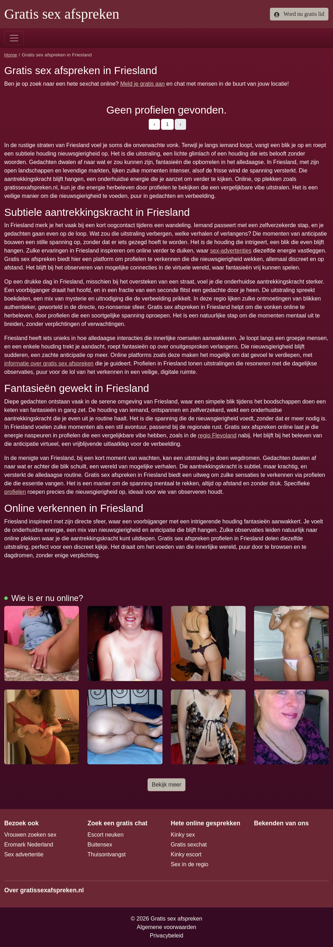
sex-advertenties (230, 251)
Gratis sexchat (189, 845)
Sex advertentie (23, 854)
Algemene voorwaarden (166, 927)
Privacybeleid (166, 936)
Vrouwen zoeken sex (30, 835)
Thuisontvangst (106, 854)
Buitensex (99, 845)
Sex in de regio (190, 864)
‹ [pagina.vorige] (154, 124)
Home (10, 54)
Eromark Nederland (28, 845)
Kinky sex (183, 835)
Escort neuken (105, 835)
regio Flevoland (217, 435)
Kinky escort (186, 854)
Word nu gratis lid (299, 14)
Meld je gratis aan (142, 84)
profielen (15, 492)
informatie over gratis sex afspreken (48, 363)
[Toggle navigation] (14, 38)
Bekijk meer (166, 785)
